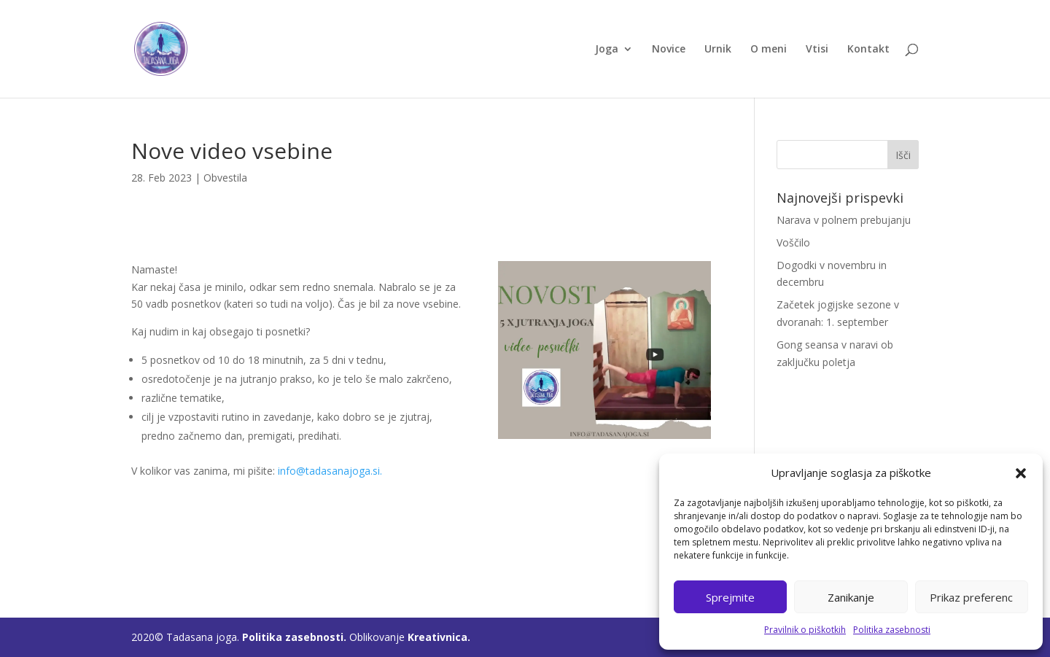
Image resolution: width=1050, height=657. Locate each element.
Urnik (717, 49)
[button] (1021, 473)
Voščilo (793, 242)
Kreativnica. (439, 637)
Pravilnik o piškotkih (805, 629)
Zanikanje (851, 597)
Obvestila (225, 177)
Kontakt (868, 49)
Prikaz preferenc (971, 597)
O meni (768, 49)
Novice (668, 49)
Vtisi (817, 49)
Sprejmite (730, 597)
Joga (606, 49)
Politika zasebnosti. (295, 637)
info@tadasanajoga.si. (328, 471)
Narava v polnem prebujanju (844, 220)
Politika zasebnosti (891, 629)
